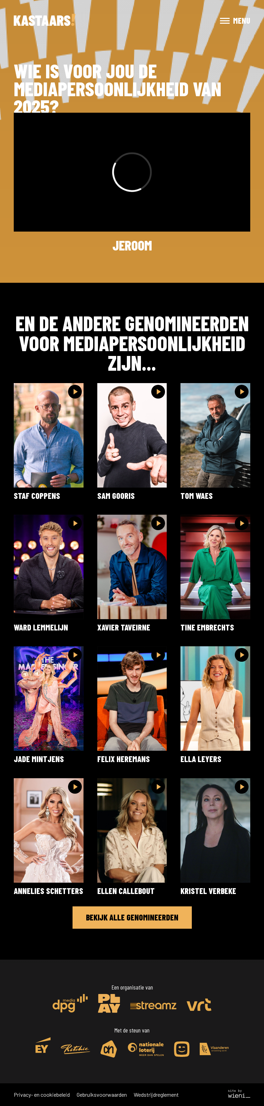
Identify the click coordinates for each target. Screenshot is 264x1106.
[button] (229, 20)
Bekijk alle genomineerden (132, 917)
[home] (45, 20)
